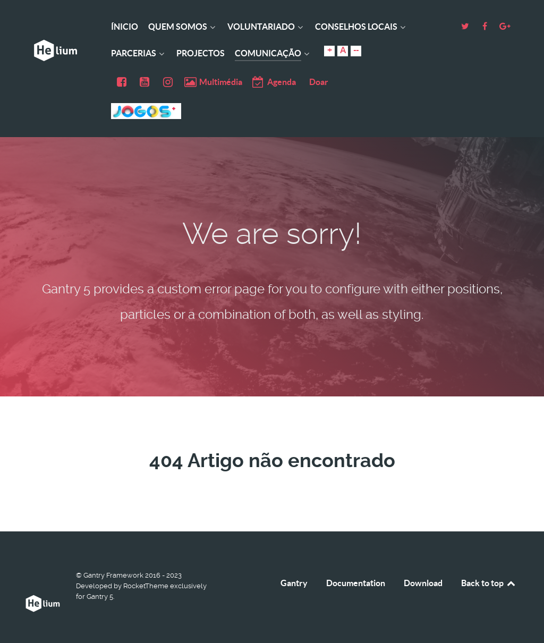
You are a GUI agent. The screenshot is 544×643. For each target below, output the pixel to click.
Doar (318, 82)
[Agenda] (273, 81)
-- (356, 50)
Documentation (355, 583)
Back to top (488, 583)
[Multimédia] (214, 81)
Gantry (294, 583)
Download (423, 583)
